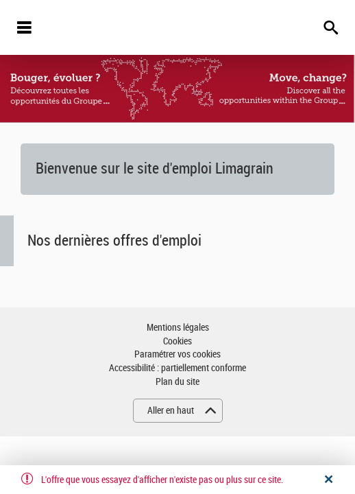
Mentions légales (178, 327)
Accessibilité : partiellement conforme (177, 368)
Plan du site (177, 382)
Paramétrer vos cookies (177, 354)
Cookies (177, 341)
